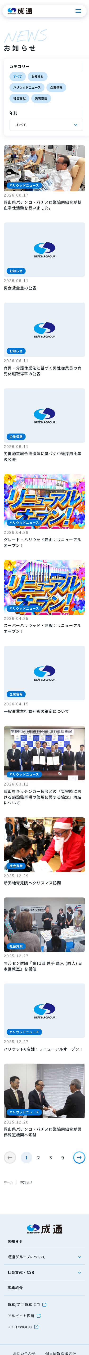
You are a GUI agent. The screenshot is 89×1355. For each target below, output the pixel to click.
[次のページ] (79, 1157)
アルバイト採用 (21, 1315)
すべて (17, 76)
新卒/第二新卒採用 (24, 1304)
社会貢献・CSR (21, 1272)
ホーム (8, 1182)
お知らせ (37, 76)
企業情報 (56, 87)
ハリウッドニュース (27, 87)
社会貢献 (19, 98)
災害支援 (41, 98)
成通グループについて (27, 1256)
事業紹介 (15, 1287)
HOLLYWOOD (20, 1326)
